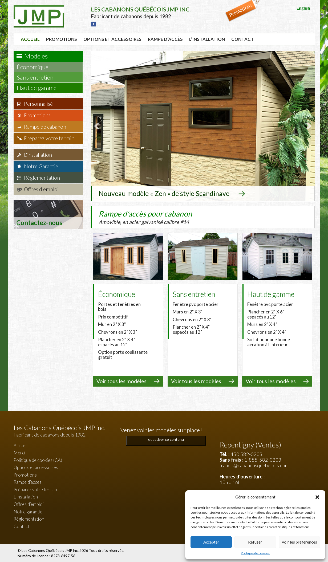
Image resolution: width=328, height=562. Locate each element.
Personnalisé (38, 104)
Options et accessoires (112, 39)
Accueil (30, 39)
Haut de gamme (39, 87)
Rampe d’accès (165, 39)
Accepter (211, 542)
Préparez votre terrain (49, 138)
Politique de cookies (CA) (38, 459)
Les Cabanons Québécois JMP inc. (50, 550)
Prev (98, 125)
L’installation (207, 39)
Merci (19, 452)
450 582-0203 (246, 454)
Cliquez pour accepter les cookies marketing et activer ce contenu (166, 435)
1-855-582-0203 (262, 459)
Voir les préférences (299, 542)
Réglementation (42, 178)
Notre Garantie (41, 166)
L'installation (38, 155)
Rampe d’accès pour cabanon (156, 217)
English (303, 8)
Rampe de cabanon (45, 127)
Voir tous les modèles (121, 381)
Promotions (61, 39)
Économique (35, 66)
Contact (242, 39)
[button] (317, 497)
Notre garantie (28, 511)
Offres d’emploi (29, 503)
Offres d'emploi (41, 189)
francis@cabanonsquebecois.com (254, 465)
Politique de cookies (255, 553)
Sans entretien (38, 77)
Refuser (255, 542)
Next (307, 125)
